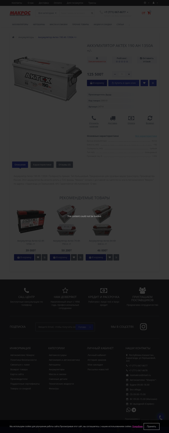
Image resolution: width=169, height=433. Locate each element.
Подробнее (137, 426)
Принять (151, 426)
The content (73, 216)
